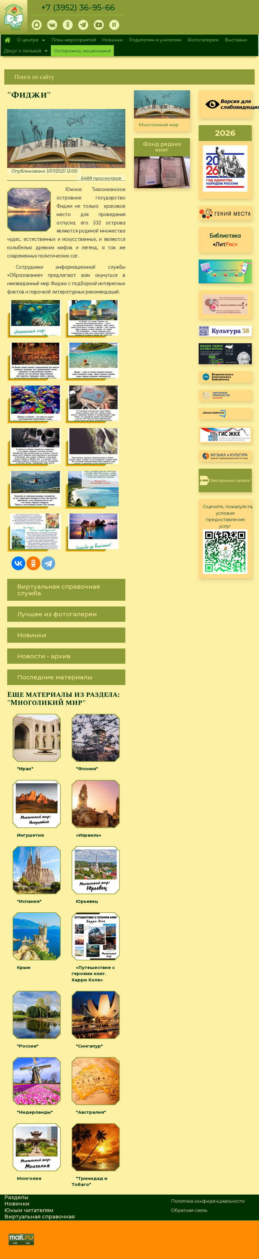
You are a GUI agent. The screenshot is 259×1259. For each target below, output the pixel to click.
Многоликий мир (159, 124)
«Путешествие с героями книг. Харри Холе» (93, 974)
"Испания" (29, 901)
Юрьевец (87, 901)
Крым (23, 967)
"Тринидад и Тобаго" (90, 1181)
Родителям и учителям (155, 40)
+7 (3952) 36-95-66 (78, 7)
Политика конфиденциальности (208, 1201)
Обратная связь (189, 1210)
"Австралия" (91, 1112)
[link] (129, 77)
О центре (29, 40)
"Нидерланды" (35, 1112)
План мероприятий (73, 40)
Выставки (236, 40)
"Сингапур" (89, 1046)
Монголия (29, 1178)
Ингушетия (30, 835)
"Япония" (87, 768)
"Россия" (28, 1046)
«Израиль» (88, 835)
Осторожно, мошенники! (82, 51)
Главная (7, 40)
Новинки (112, 40)
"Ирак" (25, 768)
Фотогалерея (202, 40)
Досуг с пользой (24, 51)
